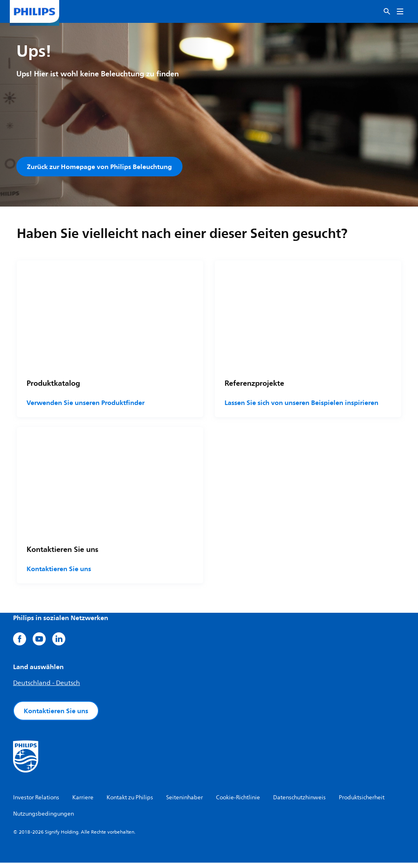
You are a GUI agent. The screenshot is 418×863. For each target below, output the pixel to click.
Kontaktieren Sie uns (59, 569)
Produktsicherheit (362, 798)
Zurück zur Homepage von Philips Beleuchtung (99, 166)
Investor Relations (36, 798)
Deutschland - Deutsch (46, 683)
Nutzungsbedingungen (43, 814)
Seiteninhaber (184, 798)
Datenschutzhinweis (299, 798)
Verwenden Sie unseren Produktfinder (86, 403)
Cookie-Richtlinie (238, 798)
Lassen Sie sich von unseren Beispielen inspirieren (301, 403)
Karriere (82, 798)
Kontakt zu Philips (130, 798)
